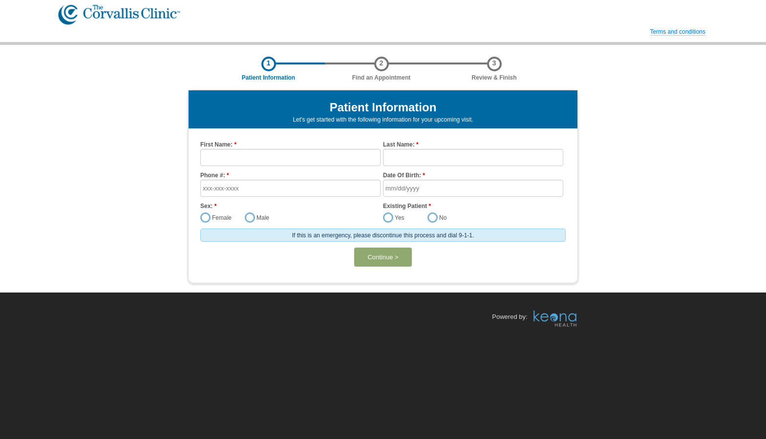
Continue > (382, 257)
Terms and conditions (677, 31)
